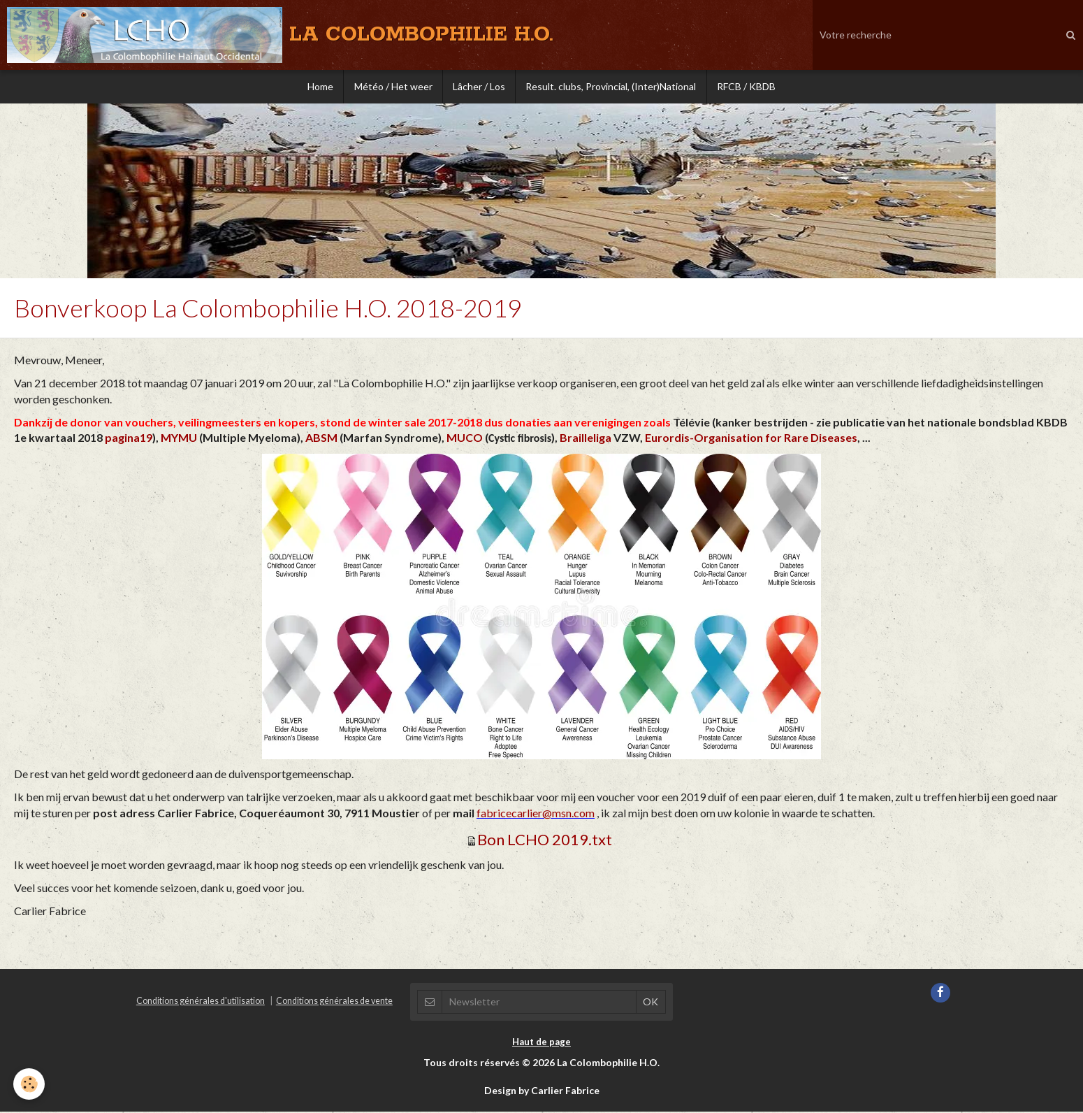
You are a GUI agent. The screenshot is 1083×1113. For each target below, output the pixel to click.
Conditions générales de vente (334, 1002)
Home (318, 87)
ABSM (321, 438)
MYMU (179, 438)
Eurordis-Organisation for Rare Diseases (751, 438)
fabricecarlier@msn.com (536, 814)
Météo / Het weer (392, 87)
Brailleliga (585, 438)
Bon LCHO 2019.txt (544, 840)
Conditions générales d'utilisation (200, 1002)
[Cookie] (29, 1084)
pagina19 (128, 438)
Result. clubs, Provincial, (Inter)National (612, 87)
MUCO (464, 438)
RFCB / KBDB (748, 87)
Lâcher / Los (479, 87)
